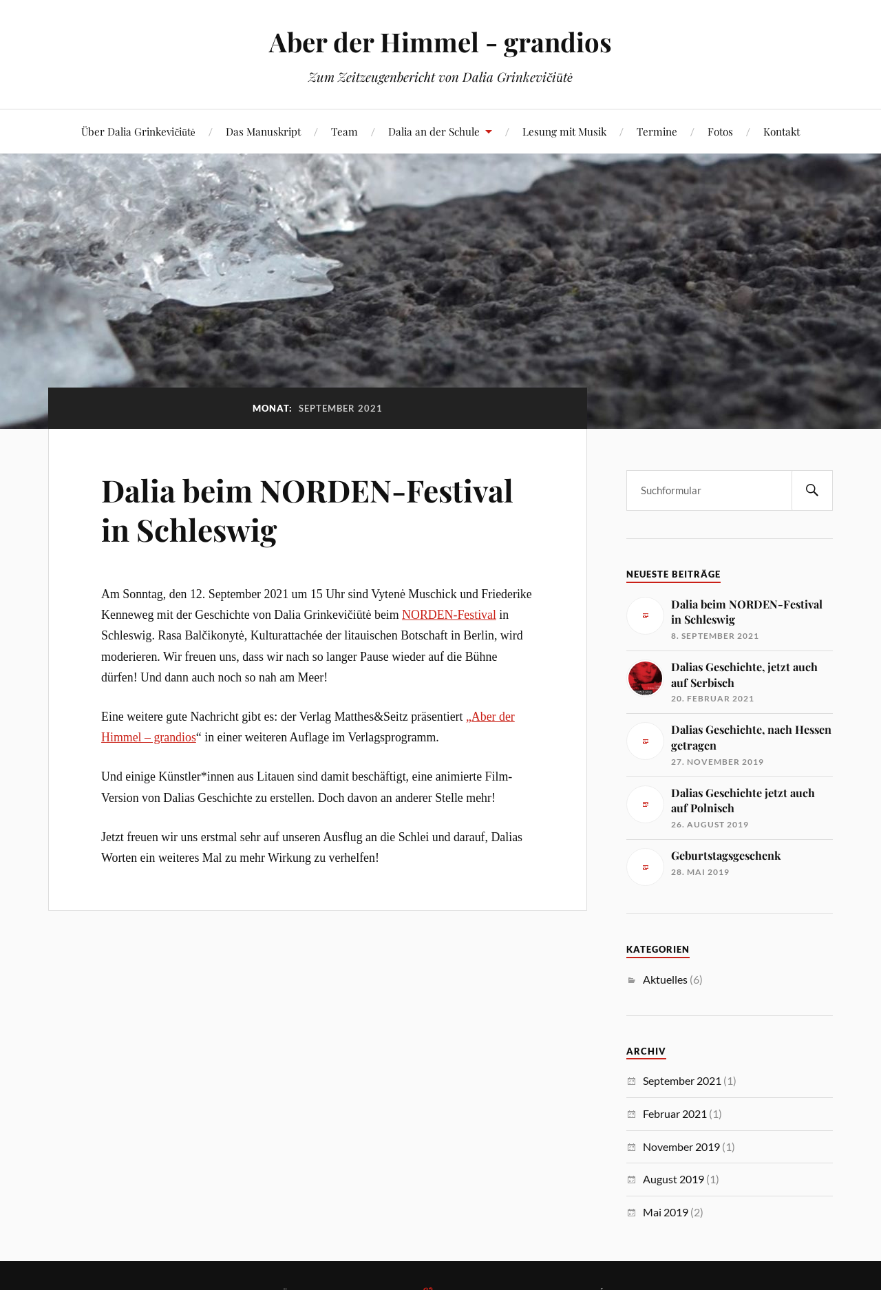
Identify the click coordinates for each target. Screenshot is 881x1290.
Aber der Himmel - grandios (440, 41)
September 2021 (682, 1080)
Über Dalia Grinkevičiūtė (138, 131)
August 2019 (673, 1178)
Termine (657, 131)
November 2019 (681, 1146)
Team (344, 131)
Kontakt (781, 131)
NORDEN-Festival (449, 615)
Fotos (720, 131)
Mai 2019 (665, 1211)
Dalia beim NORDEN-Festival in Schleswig (307, 509)
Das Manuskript (263, 131)
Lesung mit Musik (564, 131)
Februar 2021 (675, 1113)
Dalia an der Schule (434, 131)
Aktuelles (665, 979)
